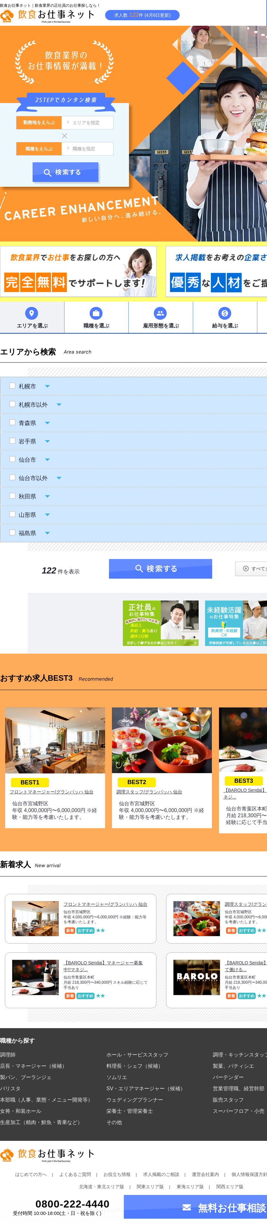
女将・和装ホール (20, 1111)
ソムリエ (116, 1077)
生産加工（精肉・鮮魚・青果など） (41, 1122)
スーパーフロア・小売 (238, 1111)
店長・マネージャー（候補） (33, 1066)
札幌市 (27, 386)
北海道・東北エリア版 (101, 1186)
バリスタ (10, 1088)
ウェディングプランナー (134, 1100)
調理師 (7, 1054)
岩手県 (27, 441)
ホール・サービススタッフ (137, 1054)
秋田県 (27, 496)
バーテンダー (228, 1077)
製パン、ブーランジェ (26, 1077)
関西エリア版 (229, 1186)
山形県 (27, 515)
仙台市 (27, 460)
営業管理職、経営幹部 (238, 1088)
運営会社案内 (205, 1174)
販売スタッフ (228, 1100)
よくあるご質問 (75, 1174)
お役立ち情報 (117, 1174)
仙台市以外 (33, 478)
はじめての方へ (31, 1174)
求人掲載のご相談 (161, 1174)
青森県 (27, 423)
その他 (114, 1122)
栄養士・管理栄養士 (129, 1111)
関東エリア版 (150, 1186)
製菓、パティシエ (233, 1066)
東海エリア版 (190, 1186)
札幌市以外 (33, 405)
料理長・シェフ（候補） (134, 1066)
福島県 (27, 533)
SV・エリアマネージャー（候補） (145, 1088)
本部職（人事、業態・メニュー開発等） (46, 1100)
